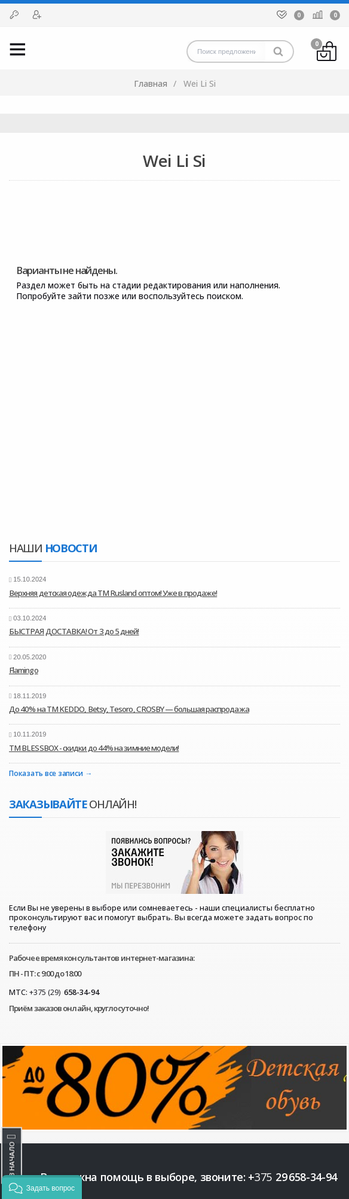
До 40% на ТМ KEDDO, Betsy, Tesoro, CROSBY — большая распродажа (129, 709)
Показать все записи (45, 773)
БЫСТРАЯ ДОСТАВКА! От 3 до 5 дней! (74, 631)
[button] (42, 1187)
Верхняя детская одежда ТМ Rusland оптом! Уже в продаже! (113, 593)
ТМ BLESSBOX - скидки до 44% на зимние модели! (94, 747)
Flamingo (23, 670)
